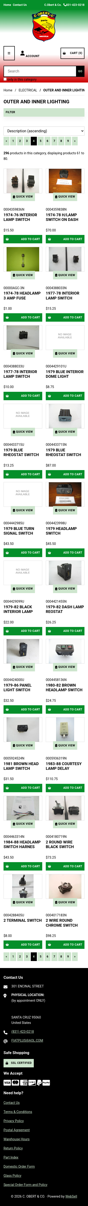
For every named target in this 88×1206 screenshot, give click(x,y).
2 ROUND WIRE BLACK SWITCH (60, 844)
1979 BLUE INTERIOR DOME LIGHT (65, 374)
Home (7, 5)
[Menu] (9, 53)
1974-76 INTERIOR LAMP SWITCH (20, 217)
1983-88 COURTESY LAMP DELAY (64, 766)
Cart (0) (72, 53)
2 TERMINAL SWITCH (23, 920)
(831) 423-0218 (22, 1031)
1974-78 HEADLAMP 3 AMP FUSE (22, 295)
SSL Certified (19, 1063)
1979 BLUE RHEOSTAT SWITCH (21, 452)
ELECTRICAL (28, 90)
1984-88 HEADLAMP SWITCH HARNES (22, 844)
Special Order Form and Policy (25, 1185)
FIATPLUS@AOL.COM (27, 1040)
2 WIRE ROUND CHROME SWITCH (62, 922)
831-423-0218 (73, 5)
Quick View (23, 196)
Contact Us (20, 5)
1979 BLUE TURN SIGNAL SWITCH (19, 531)
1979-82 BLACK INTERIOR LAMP (18, 609)
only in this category (20, 79)
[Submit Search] (80, 71)
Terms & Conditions (18, 1112)
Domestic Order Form (19, 1166)
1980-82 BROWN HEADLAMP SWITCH (64, 687)
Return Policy (13, 1148)
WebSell (71, 1196)
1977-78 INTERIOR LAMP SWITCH (62, 295)
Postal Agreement (17, 1130)
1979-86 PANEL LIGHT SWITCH (18, 687)
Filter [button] (10, 112)
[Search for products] (40, 71)
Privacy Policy (14, 1121)
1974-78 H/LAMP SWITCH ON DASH (62, 217)
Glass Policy (12, 1175)
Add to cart (23, 239)
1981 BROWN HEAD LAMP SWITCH (21, 766)
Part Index (11, 1157)
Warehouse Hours (17, 1139)
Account (30, 53)
